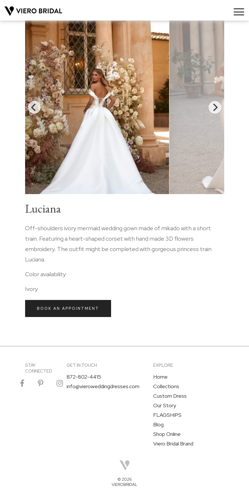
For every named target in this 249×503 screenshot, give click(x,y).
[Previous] (34, 107)
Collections (166, 386)
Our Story (164, 405)
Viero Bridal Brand (173, 444)
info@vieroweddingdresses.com (103, 386)
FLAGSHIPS (167, 415)
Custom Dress (170, 396)
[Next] (215, 107)
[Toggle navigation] (239, 11)
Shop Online (167, 434)
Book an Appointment (68, 308)
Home (160, 377)
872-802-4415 (84, 377)
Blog (158, 424)
